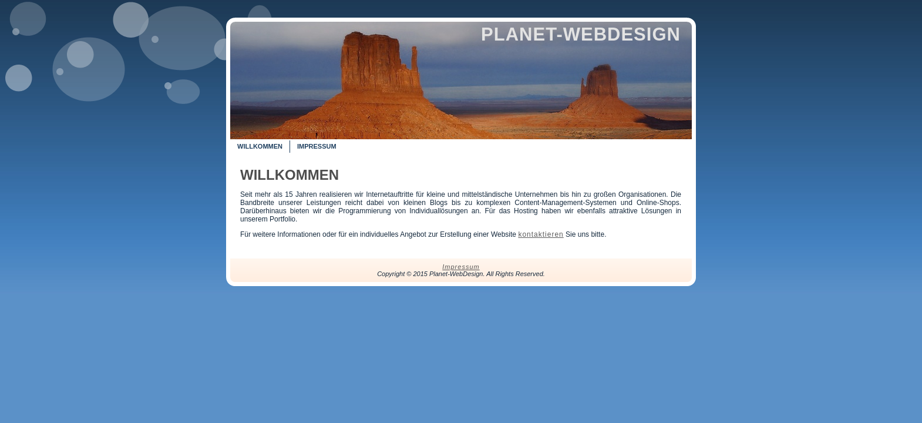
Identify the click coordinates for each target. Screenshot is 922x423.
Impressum (460, 266)
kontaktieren (540, 234)
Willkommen (289, 175)
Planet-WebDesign (581, 34)
